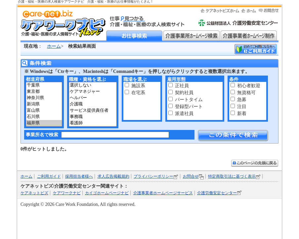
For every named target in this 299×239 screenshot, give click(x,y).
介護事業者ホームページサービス (163, 193)
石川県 (44, 117)
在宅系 (138, 92)
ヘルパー (92, 98)
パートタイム (189, 99)
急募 (241, 99)
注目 (241, 106)
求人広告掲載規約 (113, 176)
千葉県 (44, 85)
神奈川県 (44, 98)
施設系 (138, 85)
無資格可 (246, 92)
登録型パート (189, 106)
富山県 (44, 110)
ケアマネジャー (92, 92)
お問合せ (191, 176)
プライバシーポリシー (153, 176)
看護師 (92, 123)
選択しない (92, 85)
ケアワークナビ (67, 193)
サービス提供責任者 (92, 110)
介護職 (92, 104)
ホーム (54, 46)
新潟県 (44, 104)
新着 (241, 113)
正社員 (182, 85)
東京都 (44, 92)
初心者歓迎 (248, 85)
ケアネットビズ (34, 193)
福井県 (44, 123)
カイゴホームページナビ (107, 193)
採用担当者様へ (79, 176)
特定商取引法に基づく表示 (232, 176)
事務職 (92, 117)
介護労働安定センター (217, 193)
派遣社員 (184, 113)
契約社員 (184, 92)
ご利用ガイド (49, 176)
